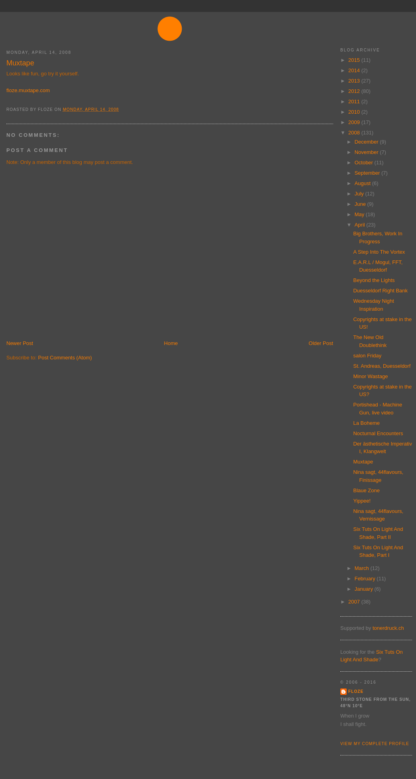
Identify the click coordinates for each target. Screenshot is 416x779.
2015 (354, 60)
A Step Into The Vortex (379, 252)
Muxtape (20, 63)
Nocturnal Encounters (378, 433)
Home (171, 343)
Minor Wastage (370, 376)
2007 (354, 602)
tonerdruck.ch (388, 628)
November (367, 152)
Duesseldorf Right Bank (380, 291)
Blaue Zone (366, 490)
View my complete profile (374, 744)
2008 (354, 133)
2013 (354, 81)
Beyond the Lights (373, 280)
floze (355, 691)
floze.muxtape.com (28, 90)
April (361, 225)
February (366, 579)
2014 (354, 70)
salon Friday (367, 356)
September (368, 173)
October (365, 163)
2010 (354, 112)
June (361, 204)
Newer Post (19, 343)
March (363, 568)
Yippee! (362, 501)
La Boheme (366, 423)
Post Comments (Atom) (65, 358)
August (363, 183)
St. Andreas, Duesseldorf (381, 366)
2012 (354, 91)
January (365, 589)
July (360, 194)
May (360, 214)
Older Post (321, 343)
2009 (354, 122)
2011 (354, 102)
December (367, 142)
